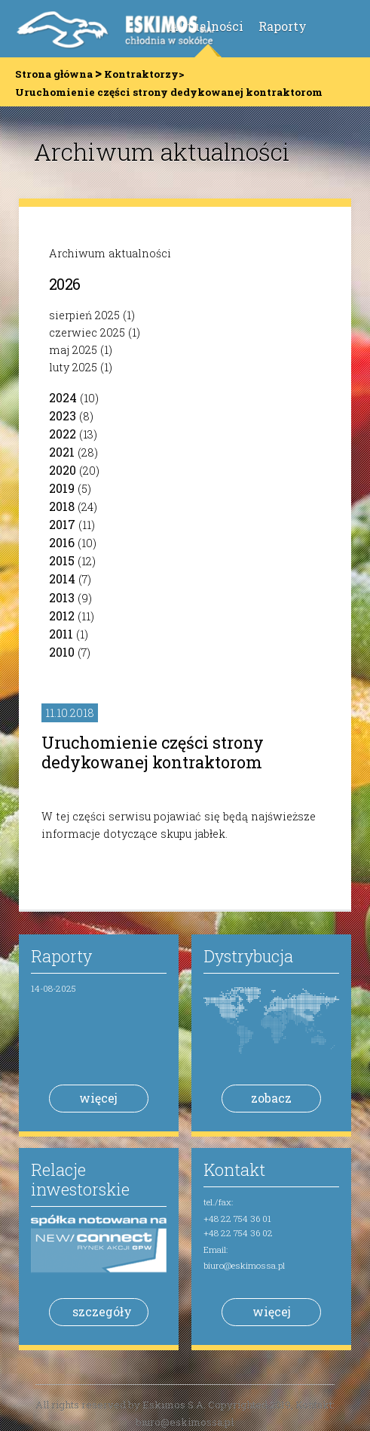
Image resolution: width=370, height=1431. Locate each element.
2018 (62, 506)
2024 (63, 397)
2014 (62, 578)
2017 (62, 524)
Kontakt (234, 1169)
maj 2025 (73, 350)
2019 (62, 488)
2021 (62, 452)
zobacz (271, 1098)
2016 (62, 542)
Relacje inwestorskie (80, 1179)
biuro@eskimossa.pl (244, 1265)
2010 (62, 652)
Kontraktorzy (141, 74)
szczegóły (102, 1311)
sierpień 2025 (84, 315)
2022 (62, 434)
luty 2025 (73, 367)
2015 (62, 560)
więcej (98, 1098)
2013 (62, 597)
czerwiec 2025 (87, 332)
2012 (62, 615)
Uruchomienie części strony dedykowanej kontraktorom (152, 752)
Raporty (282, 26)
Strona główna (54, 74)
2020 (62, 470)
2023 (62, 415)
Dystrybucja (248, 956)
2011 (61, 634)
